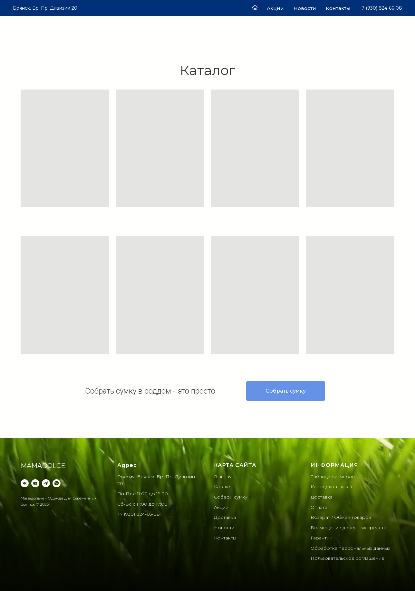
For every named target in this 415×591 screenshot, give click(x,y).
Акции (275, 8)
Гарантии (322, 538)
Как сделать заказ (331, 487)
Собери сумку (230, 497)
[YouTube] (35, 483)
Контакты (338, 8)
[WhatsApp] (57, 483)
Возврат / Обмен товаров (341, 517)
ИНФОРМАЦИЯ (334, 465)
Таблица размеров (333, 477)
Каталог (223, 487)
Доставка (225, 517)
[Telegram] (46, 483)
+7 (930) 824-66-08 (138, 514)
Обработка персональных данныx (350, 548)
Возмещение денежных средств (348, 527)
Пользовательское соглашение (347, 558)
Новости (305, 8)
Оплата (319, 507)
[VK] (25, 483)
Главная (223, 477)
